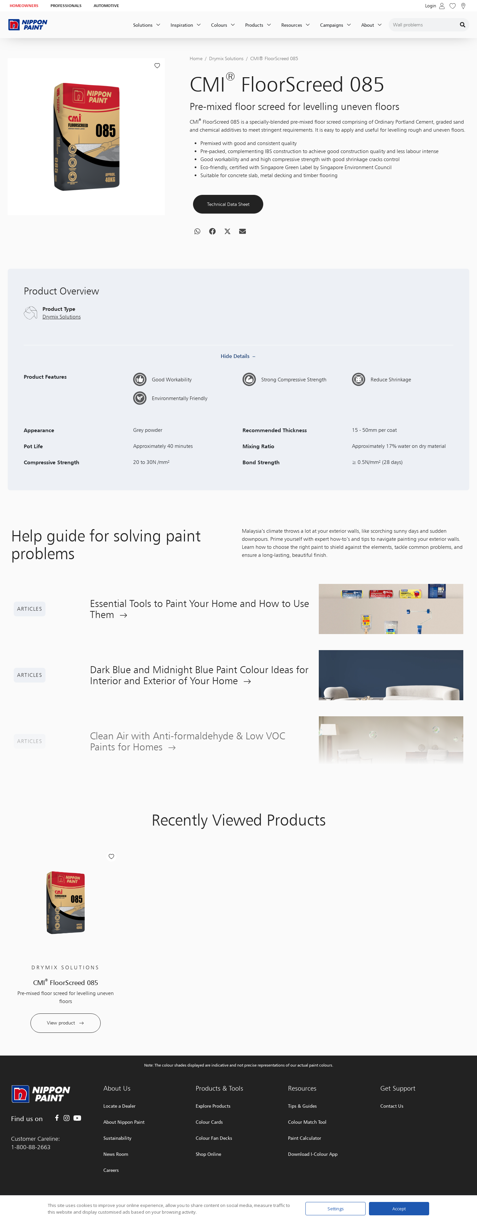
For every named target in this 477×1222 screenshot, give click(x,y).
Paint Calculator (304, 1138)
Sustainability (117, 1138)
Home (196, 58)
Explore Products (213, 1106)
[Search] (462, 24)
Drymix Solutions (226, 58)
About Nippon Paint (124, 1122)
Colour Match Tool (307, 1122)
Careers (111, 1170)
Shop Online (208, 1154)
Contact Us (391, 1106)
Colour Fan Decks (214, 1138)
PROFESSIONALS (66, 5)
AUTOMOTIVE (106, 5)
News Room (115, 1154)
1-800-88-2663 (31, 1146)
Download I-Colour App (313, 1154)
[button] (197, 255)
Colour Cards (209, 1122)
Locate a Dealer (119, 1106)
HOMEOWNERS (24, 5)
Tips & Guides (302, 1106)
